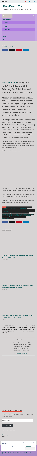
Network (19, 452)
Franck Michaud (14, 208)
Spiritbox (12, 217)
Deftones (29, 207)
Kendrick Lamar (15, 212)
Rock (8, 217)
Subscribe (7, 425)
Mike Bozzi (15, 214)
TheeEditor (12, 46)
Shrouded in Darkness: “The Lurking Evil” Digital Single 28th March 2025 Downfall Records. (17, 286)
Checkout (4, 452)
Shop (4, 33)
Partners (25, 452)
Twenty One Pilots (6, 218)
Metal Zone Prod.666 (7, 214)
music (20, 214)
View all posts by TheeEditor (21, 353)
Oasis (8, 215)
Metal (27, 212)
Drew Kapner (5, 208)
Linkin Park (22, 212)
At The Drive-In (23, 207)
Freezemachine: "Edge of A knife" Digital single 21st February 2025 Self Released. (18, 210)
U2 (12, 218)
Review (4, 217)
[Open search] (33, 16)
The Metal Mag (13, 6)
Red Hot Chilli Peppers (25, 215)
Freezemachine (9, 82)
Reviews (5, 26)
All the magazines (9, 22)
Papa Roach (14, 215)
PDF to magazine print (7, 434)
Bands (9, 452)
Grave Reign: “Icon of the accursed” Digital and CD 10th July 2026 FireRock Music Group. (17, 316)
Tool (24, 217)
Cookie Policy (28, 446)
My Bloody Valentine (28, 214)
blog (30, 452)
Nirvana (4, 215)
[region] (18, 383)
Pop (18, 215)
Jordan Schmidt (6, 212)
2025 (8, 207)
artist (17, 207)
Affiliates (7, 29)
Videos (14, 452)
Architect (12, 207)
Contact (5, 39)
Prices (4, 36)
